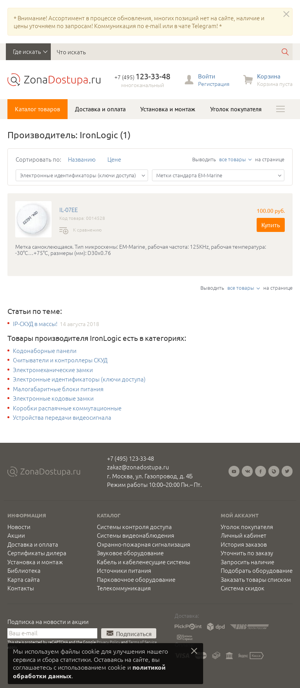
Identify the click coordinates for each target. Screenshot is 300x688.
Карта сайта (23, 579)
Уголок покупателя (236, 109)
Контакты (20, 588)
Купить (270, 224)
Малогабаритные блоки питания (58, 389)
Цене (114, 159)
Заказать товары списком (256, 579)
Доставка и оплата (100, 109)
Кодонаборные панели (45, 351)
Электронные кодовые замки (53, 398)
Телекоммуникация (124, 588)
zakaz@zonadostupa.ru (138, 467)
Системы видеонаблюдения (135, 535)
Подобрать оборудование (257, 570)
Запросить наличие (247, 562)
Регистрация (213, 83)
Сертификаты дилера (36, 553)
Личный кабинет (243, 535)
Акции (16, 535)
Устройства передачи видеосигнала (62, 417)
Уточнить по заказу (247, 553)
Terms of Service (143, 642)
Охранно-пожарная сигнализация (143, 544)
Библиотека (24, 570)
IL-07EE (68, 210)
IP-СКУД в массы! (35, 324)
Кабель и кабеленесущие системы (143, 562)
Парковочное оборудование (136, 579)
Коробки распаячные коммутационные (67, 408)
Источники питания (124, 570)
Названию (82, 159)
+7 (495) (142, 77)
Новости (18, 527)
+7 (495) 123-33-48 (130, 458)
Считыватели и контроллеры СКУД (60, 360)
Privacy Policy (108, 642)
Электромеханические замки (53, 370)
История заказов (244, 544)
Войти (206, 76)
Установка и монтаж (167, 109)
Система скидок (242, 588)
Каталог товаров (37, 109)
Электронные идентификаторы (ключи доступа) (79, 379)
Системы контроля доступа (134, 527)
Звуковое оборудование (130, 553)
